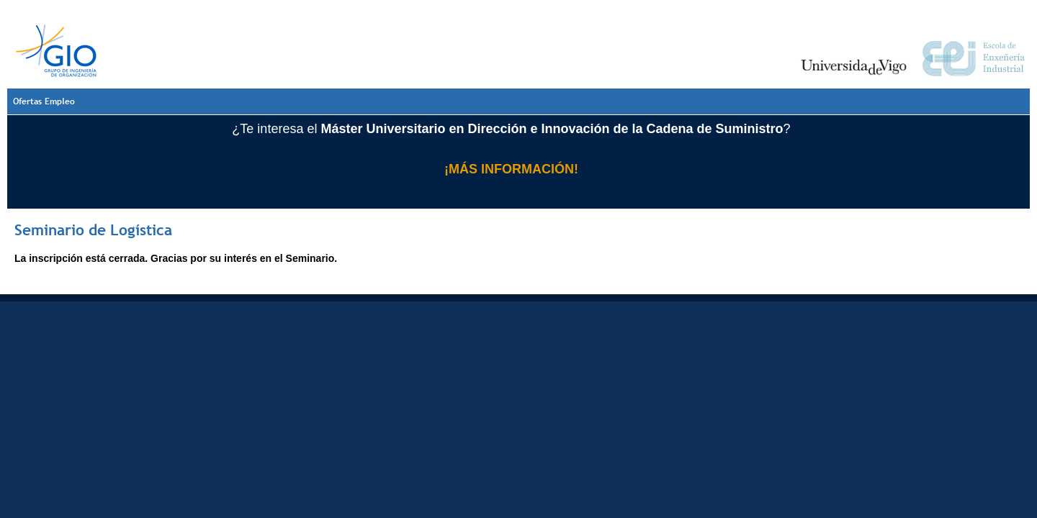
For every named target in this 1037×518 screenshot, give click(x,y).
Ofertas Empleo (44, 101)
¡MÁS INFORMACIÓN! (511, 169)
